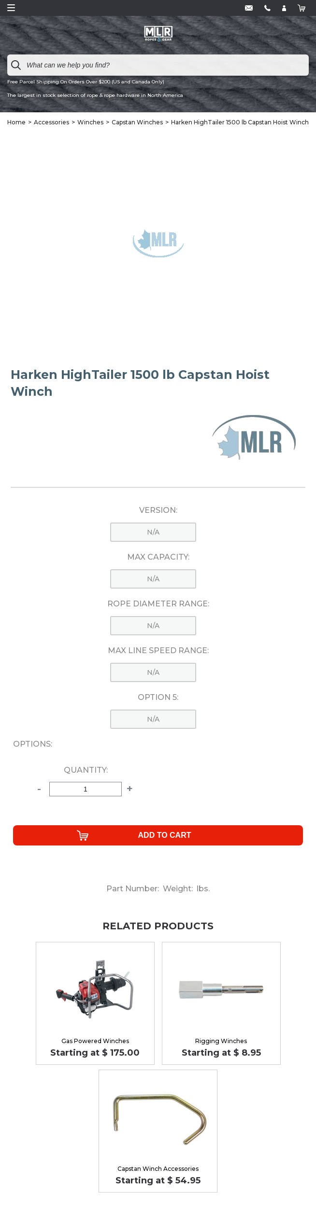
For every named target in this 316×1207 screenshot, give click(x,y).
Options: (32, 744)
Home (16, 122)
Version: (158, 510)
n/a (153, 532)
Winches (90, 122)
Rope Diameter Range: (158, 604)
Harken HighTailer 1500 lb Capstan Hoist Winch (240, 122)
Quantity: (86, 770)
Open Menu (11, 7)
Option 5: (158, 697)
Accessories (51, 122)
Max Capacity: (158, 557)
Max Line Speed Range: (158, 650)
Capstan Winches (137, 122)
